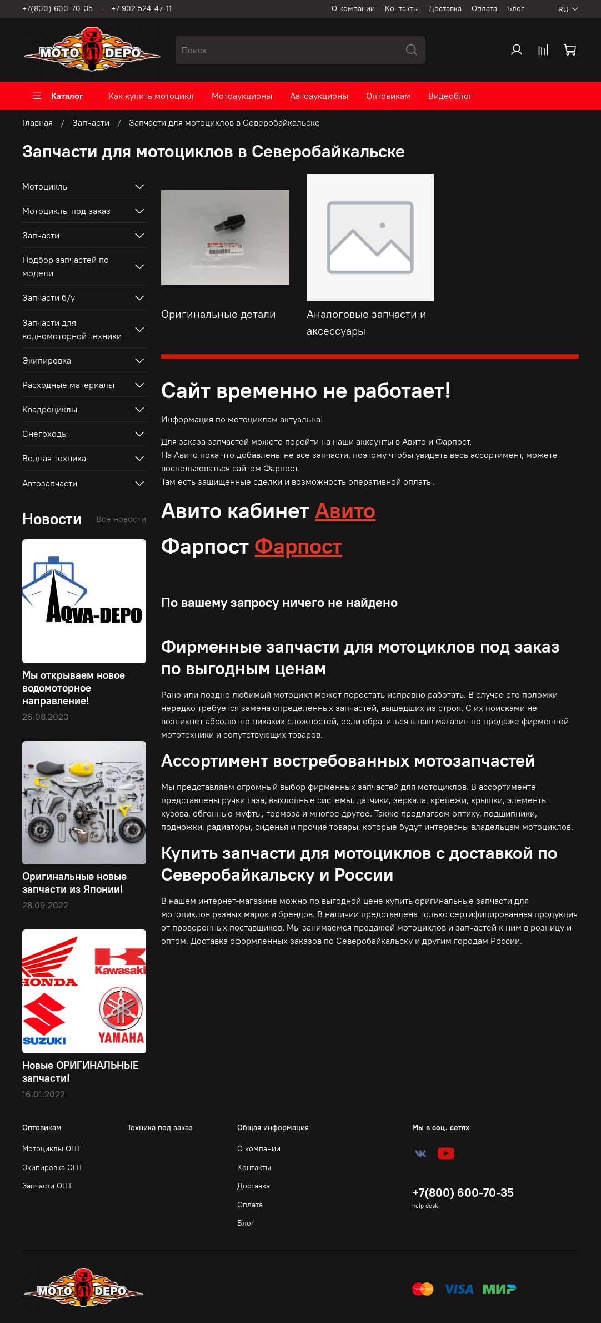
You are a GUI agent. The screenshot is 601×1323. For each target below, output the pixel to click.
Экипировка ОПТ (52, 1167)
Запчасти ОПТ (47, 1186)
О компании (353, 8)
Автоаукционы (319, 95)
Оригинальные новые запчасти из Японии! (74, 882)
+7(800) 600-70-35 (57, 8)
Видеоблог (450, 95)
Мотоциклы (45, 186)
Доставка (445, 8)
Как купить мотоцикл (151, 95)
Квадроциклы (49, 409)
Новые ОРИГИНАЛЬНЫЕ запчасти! (80, 1071)
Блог (515, 8)
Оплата (484, 8)
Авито (345, 510)
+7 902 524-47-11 (141, 8)
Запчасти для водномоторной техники (72, 329)
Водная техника (54, 458)
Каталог (57, 95)
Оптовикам (388, 95)
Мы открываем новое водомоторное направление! (73, 687)
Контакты (402, 8)
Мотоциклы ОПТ (51, 1148)
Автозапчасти (49, 483)
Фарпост (298, 545)
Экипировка (46, 360)
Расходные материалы (68, 384)
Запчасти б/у (48, 297)
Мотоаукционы (242, 95)
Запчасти (90, 122)
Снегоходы (45, 433)
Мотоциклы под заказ (66, 210)
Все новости (121, 518)
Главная (37, 122)
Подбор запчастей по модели (65, 266)
